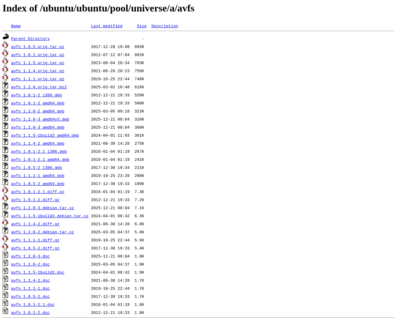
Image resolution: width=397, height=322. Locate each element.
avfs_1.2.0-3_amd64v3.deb (40, 119)
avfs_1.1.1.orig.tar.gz (38, 79)
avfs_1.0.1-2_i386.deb (36, 95)
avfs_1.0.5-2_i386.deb (36, 167)
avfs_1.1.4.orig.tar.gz (38, 70)
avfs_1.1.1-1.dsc (30, 288)
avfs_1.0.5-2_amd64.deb (38, 183)
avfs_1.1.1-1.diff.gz (35, 240)
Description (164, 26)
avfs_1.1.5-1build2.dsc (38, 272)
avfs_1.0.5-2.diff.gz (35, 248)
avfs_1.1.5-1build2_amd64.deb (45, 135)
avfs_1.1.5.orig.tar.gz (38, 62)
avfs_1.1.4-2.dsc (30, 280)
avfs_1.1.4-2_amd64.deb (38, 143)
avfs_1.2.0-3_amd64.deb (38, 127)
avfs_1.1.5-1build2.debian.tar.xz (50, 215)
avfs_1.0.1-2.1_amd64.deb (40, 159)
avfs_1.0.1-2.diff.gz (35, 199)
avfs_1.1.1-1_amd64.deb (38, 175)
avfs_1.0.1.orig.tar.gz (38, 54)
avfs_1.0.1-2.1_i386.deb (39, 151)
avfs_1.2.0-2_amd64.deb (38, 111)
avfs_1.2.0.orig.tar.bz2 (39, 87)
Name (16, 26)
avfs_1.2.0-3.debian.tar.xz (42, 207)
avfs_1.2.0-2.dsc (30, 264)
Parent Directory (30, 38)
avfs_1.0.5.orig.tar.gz (38, 46)
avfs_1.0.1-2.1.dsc (33, 304)
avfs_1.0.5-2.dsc (30, 296)
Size (141, 26)
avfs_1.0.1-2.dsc (30, 312)
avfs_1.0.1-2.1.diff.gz (38, 191)
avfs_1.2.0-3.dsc (30, 256)
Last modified (106, 26)
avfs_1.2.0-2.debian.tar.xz (42, 232)
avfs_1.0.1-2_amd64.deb (38, 103)
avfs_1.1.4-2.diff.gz (35, 224)
